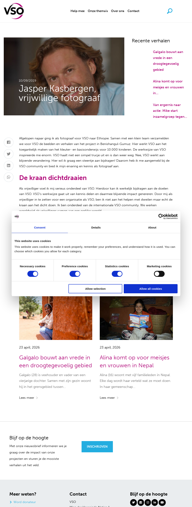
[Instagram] (148, 502)
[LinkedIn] (8, 165)
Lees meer (26, 397)
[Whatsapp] (8, 177)
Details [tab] (96, 227)
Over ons (117, 11)
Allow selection (95, 288)
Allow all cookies (150, 288)
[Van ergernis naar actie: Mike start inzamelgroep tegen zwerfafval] (139, 104)
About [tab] (152, 227)
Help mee (77, 11)
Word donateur (25, 502)
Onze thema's (98, 11)
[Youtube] (162, 502)
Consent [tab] (40, 227)
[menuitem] (77, 11)
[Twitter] (8, 153)
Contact (133, 11)
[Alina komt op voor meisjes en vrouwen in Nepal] (139, 80)
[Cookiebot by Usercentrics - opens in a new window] (161, 216)
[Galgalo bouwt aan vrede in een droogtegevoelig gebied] (139, 51)
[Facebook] (8, 142)
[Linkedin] (155, 502)
